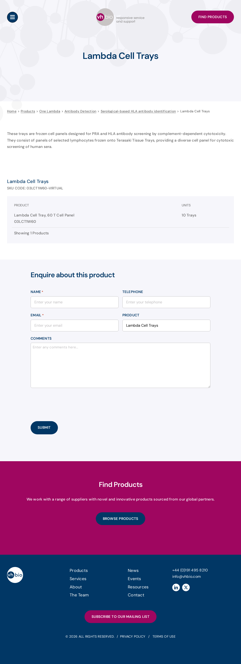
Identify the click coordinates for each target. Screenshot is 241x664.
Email (37, 315)
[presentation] (66, 401)
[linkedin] (176, 587)
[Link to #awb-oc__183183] (12, 17)
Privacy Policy (133, 636)
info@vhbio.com (186, 576)
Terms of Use (164, 636)
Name (37, 292)
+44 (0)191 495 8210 (190, 569)
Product (131, 315)
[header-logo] (120, 10)
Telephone (132, 291)
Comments (41, 338)
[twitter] (186, 587)
